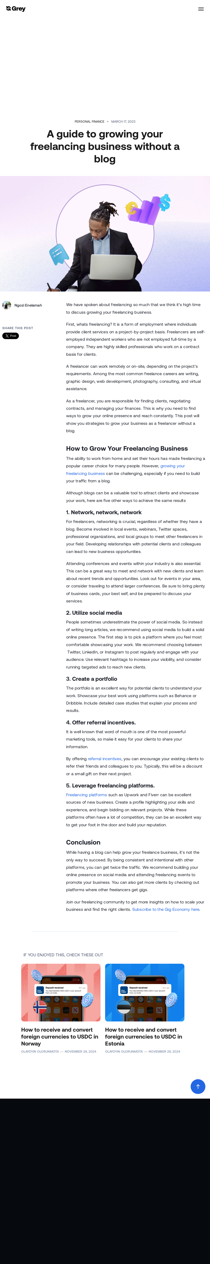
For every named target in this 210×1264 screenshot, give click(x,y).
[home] (16, 9)
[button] (199, 9)
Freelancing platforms (86, 794)
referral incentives (104, 758)
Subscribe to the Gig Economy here (165, 909)
